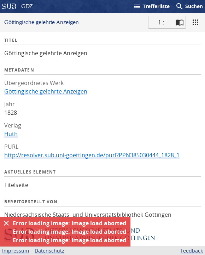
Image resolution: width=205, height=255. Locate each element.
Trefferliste (151, 6)
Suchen (189, 6)
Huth (11, 134)
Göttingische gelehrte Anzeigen (45, 91)
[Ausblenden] (6, 223)
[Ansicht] (195, 22)
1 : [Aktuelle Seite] (161, 22)
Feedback (192, 250)
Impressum (15, 250)
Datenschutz (49, 250)
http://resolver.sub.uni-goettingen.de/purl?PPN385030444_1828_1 (92, 155)
